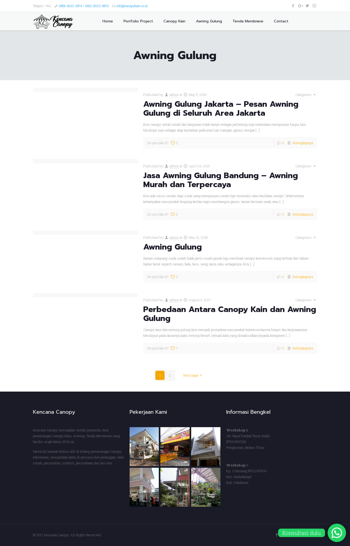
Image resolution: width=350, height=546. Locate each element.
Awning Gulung (172, 247)
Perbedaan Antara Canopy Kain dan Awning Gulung (229, 313)
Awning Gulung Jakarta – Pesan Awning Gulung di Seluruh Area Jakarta (220, 108)
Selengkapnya (302, 142)
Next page (193, 375)
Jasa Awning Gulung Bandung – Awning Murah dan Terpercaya (220, 180)
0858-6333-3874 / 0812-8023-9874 (83, 6)
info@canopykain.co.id (131, 6)
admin (174, 94)
